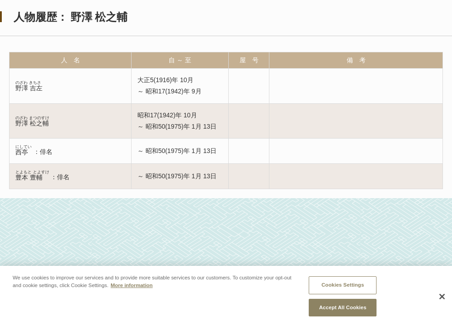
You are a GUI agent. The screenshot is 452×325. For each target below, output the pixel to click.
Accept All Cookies (343, 308)
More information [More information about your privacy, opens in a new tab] (132, 286)
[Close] (442, 298)
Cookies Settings (342, 285)
